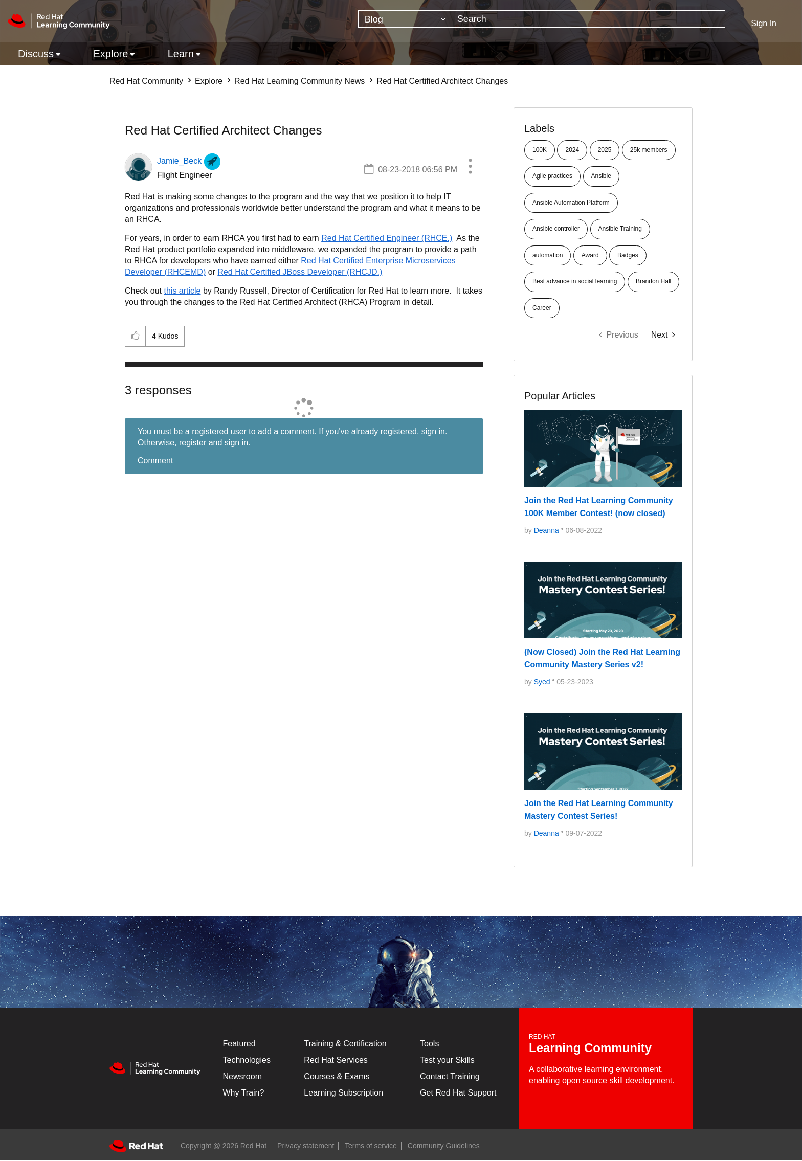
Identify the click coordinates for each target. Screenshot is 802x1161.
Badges (627, 255)
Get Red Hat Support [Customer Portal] (458, 1092)
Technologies (247, 1060)
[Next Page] (663, 334)
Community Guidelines (444, 1146)
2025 (605, 149)
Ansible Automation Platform (571, 202)
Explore (208, 81)
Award (590, 255)
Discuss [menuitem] (36, 53)
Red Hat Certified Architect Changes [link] (442, 81)
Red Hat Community (146, 81)
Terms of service (371, 1146)
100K (539, 149)
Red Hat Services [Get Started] (336, 1060)
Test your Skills (447, 1060)
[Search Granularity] (405, 19)
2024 (572, 149)
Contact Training (450, 1076)
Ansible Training (620, 228)
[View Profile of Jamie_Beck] (179, 161)
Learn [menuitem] (181, 53)
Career (541, 307)
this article (182, 290)
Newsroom (242, 1076)
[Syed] (542, 682)
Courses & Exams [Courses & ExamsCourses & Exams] (336, 1076)
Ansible (601, 176)
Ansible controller (556, 228)
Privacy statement (305, 1146)
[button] (470, 168)
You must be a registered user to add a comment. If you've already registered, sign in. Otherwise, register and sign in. (292, 437)
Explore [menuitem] (110, 53)
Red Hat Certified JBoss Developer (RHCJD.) (299, 271)
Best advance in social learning (574, 281)
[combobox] (589, 19)
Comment (155, 460)
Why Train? (243, 1092)
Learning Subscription (343, 1092)
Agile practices (552, 176)
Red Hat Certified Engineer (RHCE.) (386, 238)
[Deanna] (546, 530)
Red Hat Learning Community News (299, 81)
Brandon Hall (653, 281)
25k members (648, 149)
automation (547, 255)
